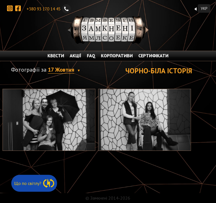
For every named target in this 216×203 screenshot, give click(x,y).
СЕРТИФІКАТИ (153, 55)
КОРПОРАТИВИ (117, 55)
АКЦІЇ (75, 55)
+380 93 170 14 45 (48, 9)
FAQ (91, 55)
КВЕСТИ (56, 55)
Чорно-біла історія (158, 70)
